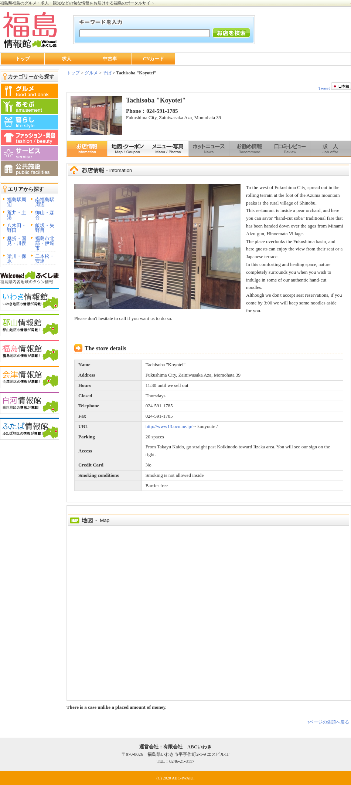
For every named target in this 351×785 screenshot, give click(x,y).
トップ (23, 58)
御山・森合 (44, 215)
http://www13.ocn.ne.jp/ (169, 426)
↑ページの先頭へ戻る (328, 722)
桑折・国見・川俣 (16, 241)
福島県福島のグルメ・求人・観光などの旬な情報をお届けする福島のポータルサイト (77, 3)
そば (107, 72)
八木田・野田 (16, 228)
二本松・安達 (44, 258)
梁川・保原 (16, 258)
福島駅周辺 (16, 202)
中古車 (110, 58)
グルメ (91, 72)
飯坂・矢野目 (44, 228)
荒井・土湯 (16, 215)
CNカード (153, 58)
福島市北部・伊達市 (44, 243)
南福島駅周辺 (44, 202)
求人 (66, 58)
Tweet (324, 88)
